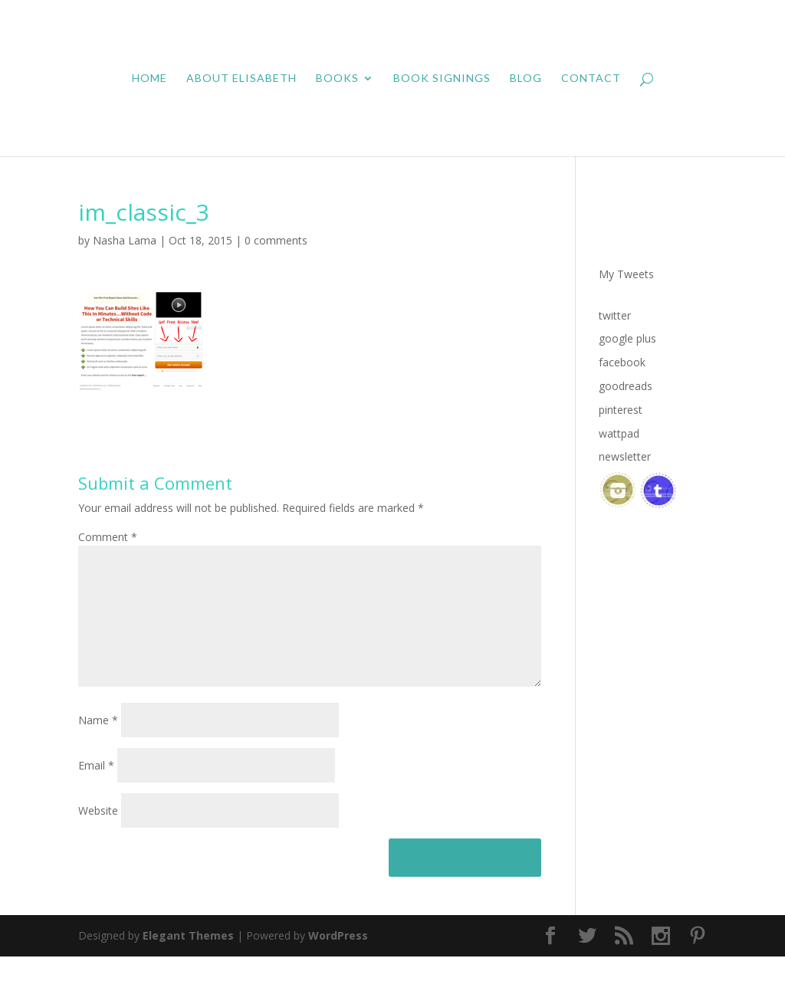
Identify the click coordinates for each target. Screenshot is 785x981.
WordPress (338, 960)
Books (337, 78)
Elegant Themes (188, 960)
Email (96, 790)
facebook (622, 362)
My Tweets (626, 274)
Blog (526, 78)
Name (98, 744)
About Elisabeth (241, 78)
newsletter (625, 456)
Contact (591, 78)
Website (98, 835)
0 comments (276, 240)
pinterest (620, 409)
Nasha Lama (124, 240)
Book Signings (442, 78)
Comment (107, 537)
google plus (627, 338)
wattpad (619, 433)
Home (149, 78)
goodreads (625, 386)
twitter (615, 315)
